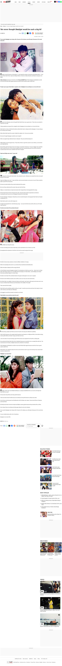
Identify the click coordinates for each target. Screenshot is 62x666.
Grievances (53, 662)
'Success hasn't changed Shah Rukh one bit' (56, 484)
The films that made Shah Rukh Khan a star (56, 460)
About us (44, 662)
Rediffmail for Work (18, 658)
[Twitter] (55, 2)
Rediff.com (17, 662)
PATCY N (3, 33)
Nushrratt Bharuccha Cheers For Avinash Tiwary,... (54, 515)
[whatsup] (61, 2)
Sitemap (37, 662)
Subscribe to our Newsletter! (31, 424)
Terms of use (49, 662)
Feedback (40, 662)
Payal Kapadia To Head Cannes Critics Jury (50, 498)
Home (1, 26)
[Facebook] (59, 2)
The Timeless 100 (44, 658)
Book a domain (25, 658)
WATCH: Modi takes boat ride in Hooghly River (49, 626)
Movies (4, 26)
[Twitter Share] (27, 33)
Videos (38, 658)
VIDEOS (42, 579)
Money (35, 658)
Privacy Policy (33, 662)
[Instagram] (57, 2)
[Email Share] (22, 33)
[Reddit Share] (32, 33)
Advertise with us (23, 662)
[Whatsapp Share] (25, 33)
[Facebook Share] (30, 33)
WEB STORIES (44, 541)
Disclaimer (28, 662)
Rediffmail (31, 658)
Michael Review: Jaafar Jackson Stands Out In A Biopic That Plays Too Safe (52, 496)
